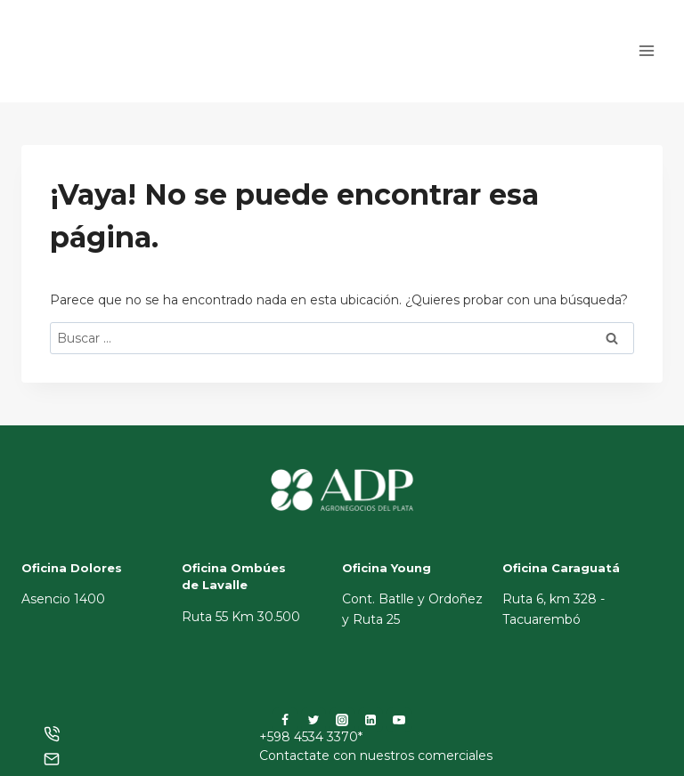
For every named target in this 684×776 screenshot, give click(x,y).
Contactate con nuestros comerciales (376, 756)
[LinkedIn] (370, 719)
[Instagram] (342, 719)
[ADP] (110, 66)
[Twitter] (313, 719)
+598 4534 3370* (310, 737)
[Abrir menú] (646, 51)
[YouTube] (399, 719)
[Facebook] (285, 719)
